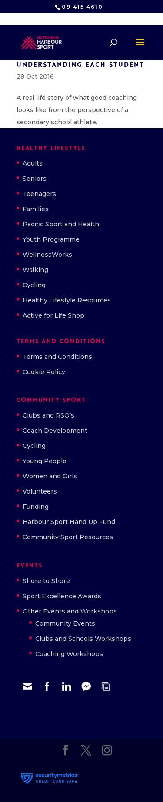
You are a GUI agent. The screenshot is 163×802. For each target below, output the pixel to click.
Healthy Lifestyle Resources (67, 300)
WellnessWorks (47, 254)
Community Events (65, 623)
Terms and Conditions (57, 357)
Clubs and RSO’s (48, 415)
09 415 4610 (82, 6)
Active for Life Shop (53, 315)
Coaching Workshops (69, 654)
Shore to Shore (46, 581)
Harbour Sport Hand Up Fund (69, 522)
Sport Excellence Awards (62, 596)
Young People (45, 461)
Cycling (34, 285)
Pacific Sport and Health (61, 224)
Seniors (35, 178)
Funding (36, 506)
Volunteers (40, 491)
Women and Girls (50, 476)
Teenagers (39, 194)
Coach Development (55, 430)
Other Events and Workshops (70, 611)
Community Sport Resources (68, 537)
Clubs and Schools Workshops (83, 639)
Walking (35, 270)
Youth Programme (51, 239)
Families (36, 209)
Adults (33, 163)
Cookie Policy (44, 372)
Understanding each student (80, 65)
